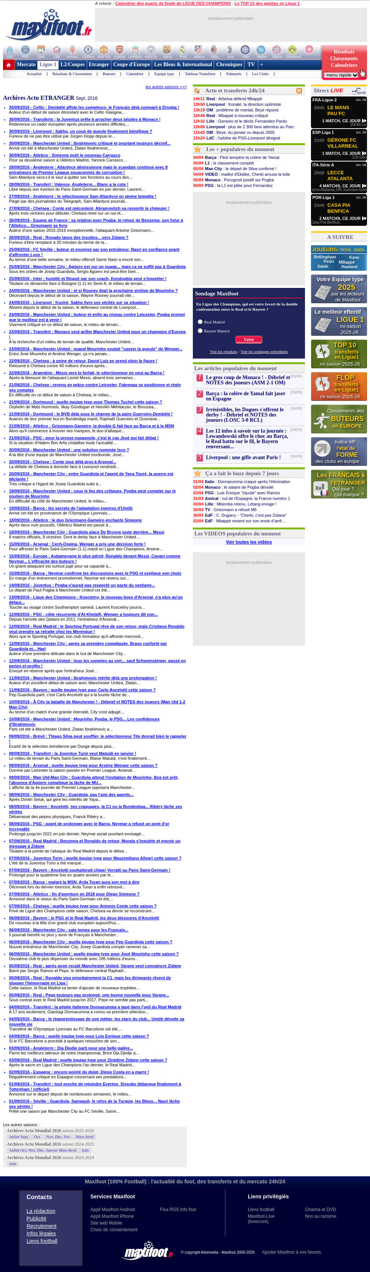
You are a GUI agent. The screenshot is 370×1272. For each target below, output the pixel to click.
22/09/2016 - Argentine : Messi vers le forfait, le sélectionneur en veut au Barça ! (86, 373)
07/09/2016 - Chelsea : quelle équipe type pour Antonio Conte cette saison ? (83, 906)
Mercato (26, 64)
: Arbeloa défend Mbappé (227, 98)
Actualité (34, 73)
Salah (323, 266)
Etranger (99, 64)
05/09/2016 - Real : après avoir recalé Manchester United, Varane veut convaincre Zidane (95, 966)
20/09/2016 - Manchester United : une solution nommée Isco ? (69, 450)
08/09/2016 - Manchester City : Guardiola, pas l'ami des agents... (71, 794)
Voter (249, 339)
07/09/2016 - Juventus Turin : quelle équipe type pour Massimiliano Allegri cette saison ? (95, 858)
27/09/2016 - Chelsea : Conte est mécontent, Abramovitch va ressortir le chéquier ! (89, 208)
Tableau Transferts (200, 73)
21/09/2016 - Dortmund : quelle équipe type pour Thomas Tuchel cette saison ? (85, 402)
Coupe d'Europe (131, 64)
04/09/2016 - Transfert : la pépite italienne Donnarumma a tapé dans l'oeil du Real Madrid (95, 1007)
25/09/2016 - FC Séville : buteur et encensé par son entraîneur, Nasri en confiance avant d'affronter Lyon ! (94, 252)
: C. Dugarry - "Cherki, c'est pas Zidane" (240, 515)
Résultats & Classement (72, 73)
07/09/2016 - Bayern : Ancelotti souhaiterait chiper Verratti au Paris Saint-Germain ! (89, 870)
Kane (354, 257)
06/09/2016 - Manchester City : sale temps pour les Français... (69, 930)
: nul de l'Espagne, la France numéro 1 (241, 498)
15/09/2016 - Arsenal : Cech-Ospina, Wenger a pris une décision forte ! (77, 544)
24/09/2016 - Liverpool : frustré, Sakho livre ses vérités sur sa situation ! (79, 302)
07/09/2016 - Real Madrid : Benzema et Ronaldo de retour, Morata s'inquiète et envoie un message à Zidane (95, 843)
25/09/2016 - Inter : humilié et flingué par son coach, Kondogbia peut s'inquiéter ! (87, 278)
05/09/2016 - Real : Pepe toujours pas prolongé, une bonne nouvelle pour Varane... (89, 995)
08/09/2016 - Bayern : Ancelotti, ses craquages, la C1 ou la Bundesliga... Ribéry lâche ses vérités (95, 809)
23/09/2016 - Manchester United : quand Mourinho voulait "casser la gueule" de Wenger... (95, 349)
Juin (85, 1150)
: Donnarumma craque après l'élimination (241, 481)
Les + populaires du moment (240, 149)
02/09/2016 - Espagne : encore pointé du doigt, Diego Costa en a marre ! (79, 1072)
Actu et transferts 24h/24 (235, 90)
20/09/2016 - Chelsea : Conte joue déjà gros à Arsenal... (62, 462)
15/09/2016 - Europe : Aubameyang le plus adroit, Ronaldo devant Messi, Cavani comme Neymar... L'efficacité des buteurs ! (95, 558)
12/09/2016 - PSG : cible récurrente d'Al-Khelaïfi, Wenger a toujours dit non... (83, 614)
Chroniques (229, 64)
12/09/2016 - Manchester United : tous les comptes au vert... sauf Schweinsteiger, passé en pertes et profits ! (97, 663)
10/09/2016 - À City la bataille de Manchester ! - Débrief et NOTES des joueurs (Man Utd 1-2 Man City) (97, 704)
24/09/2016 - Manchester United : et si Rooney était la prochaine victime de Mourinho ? (93, 290)
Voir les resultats (223, 351)
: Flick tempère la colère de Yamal (236, 157)
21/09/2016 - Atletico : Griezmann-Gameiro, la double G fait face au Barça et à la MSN (91, 426)
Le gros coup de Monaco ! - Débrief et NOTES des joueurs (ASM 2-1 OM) (248, 380)
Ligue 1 (48, 64)
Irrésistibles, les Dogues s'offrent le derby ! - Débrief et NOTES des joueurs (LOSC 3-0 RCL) (245, 415)
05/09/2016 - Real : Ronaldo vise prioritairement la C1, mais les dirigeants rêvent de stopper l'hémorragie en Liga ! (90, 980)
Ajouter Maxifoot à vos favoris (291, 1252)
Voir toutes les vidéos (249, 542)
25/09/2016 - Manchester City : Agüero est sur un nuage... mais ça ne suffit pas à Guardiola (97, 266)
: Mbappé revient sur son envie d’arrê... (239, 521)
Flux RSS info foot (178, 1209)
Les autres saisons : (21, 1124)
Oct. (37, 1136)
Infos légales (41, 1233)
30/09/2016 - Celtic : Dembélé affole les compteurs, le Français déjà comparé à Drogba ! (94, 107)
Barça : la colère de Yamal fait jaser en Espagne (245, 396)
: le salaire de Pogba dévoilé (233, 487)
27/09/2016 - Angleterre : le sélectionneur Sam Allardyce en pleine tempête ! (82, 196)
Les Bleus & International (183, 64)
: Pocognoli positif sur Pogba (233, 180)
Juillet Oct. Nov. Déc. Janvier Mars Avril (43, 1150)
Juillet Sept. (19, 1136)
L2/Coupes (73, 64)
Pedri (329, 261)
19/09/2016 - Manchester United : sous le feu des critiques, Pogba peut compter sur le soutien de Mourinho (92, 493)
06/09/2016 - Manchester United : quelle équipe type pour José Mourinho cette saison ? (94, 954)
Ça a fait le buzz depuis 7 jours (242, 473)
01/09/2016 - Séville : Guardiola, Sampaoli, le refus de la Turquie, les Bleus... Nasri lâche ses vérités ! (94, 1104)
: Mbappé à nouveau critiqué (230, 115)
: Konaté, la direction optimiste (237, 104)
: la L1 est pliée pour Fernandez (233, 185)
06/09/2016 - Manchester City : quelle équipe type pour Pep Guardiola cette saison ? (90, 942)
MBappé (347, 262)
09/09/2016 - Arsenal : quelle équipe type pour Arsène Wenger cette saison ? (83, 765)
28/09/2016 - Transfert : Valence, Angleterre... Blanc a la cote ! (68, 184)
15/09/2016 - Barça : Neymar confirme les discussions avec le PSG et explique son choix (95, 573)
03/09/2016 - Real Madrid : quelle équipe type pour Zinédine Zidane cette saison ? (88, 1060)
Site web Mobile (106, 1223)
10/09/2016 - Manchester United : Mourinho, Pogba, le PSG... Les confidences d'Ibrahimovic (84, 721)
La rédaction (41, 1211)
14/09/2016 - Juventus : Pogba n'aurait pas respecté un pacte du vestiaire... (82, 585)
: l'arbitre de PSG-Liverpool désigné (236, 138)
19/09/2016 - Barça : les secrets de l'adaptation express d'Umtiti (71, 508)
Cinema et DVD (320, 1209)
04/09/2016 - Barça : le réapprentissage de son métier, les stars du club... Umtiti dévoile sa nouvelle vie (96, 1021)
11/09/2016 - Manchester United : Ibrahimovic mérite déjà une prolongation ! (83, 678)
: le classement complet (223, 163)
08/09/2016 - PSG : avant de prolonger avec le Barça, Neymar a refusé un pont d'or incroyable (89, 826)
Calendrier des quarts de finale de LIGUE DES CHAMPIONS (173, 3)
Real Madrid (214, 322)
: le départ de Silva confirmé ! (235, 168)
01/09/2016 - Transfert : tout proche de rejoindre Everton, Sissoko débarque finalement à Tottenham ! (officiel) (95, 1086)
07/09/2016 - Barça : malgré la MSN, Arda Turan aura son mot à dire (74, 882)
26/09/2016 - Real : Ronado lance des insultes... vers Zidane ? (69, 237)
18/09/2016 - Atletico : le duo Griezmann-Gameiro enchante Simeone (75, 520)
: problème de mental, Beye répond (235, 110)
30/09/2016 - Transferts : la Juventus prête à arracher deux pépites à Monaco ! (84, 119)
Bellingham (325, 257)
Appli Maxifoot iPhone (112, 1216)
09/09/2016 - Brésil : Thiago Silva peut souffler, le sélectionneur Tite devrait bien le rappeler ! (97, 739)
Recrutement (41, 1226)
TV (251, 64)
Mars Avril (84, 1136)
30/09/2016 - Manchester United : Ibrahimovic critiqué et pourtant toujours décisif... (89, 143)
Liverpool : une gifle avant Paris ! (243, 457)
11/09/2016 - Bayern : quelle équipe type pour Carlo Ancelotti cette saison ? (82, 690)
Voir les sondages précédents (264, 351)
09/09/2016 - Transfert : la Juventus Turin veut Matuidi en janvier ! (72, 753)
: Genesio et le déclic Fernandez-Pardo (240, 121)
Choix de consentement (114, 1229)
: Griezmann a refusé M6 (225, 509)
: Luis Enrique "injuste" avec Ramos (236, 493)
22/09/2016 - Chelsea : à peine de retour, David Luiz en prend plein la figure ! (83, 361)
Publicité (36, 1219)
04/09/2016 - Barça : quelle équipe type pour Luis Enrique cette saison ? (79, 1036)
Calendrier (135, 73)
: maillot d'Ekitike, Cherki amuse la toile (241, 174)
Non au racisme (320, 1216)
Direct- (328, 90)
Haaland (349, 266)
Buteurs (108, 73)
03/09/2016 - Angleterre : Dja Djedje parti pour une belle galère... (71, 1048)
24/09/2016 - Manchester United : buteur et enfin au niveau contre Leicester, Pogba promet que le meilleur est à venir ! (97, 317)
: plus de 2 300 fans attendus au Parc (243, 127)
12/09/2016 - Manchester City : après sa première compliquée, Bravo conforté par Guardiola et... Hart (88, 646)
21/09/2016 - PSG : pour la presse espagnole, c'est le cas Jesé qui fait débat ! (84, 438)
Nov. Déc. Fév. (58, 1136)
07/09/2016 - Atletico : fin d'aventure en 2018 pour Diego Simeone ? (74, 894)
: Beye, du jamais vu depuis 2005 (234, 132)
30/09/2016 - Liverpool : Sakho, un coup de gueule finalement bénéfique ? (80, 131)
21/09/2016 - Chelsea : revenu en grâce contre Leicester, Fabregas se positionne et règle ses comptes (95, 387)
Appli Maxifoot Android (112, 1209)
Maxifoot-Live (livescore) (261, 1219)
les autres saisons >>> (166, 87)
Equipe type (164, 73)
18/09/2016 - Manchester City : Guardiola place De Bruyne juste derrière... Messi (86, 532)
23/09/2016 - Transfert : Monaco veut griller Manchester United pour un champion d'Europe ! (97, 334)
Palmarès (233, 73)
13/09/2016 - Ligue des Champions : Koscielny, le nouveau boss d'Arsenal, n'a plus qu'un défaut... (96, 600)
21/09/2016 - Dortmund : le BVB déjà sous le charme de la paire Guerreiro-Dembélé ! (91, 414)
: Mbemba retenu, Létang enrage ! (235, 504)
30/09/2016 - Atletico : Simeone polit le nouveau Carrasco (64, 155)
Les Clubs (260, 73)
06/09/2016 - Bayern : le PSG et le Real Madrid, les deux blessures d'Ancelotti (84, 918)
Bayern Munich (217, 331)
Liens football (42, 1241)
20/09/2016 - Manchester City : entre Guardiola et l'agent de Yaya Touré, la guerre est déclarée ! (91, 476)
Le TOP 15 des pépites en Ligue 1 (267, 3)
